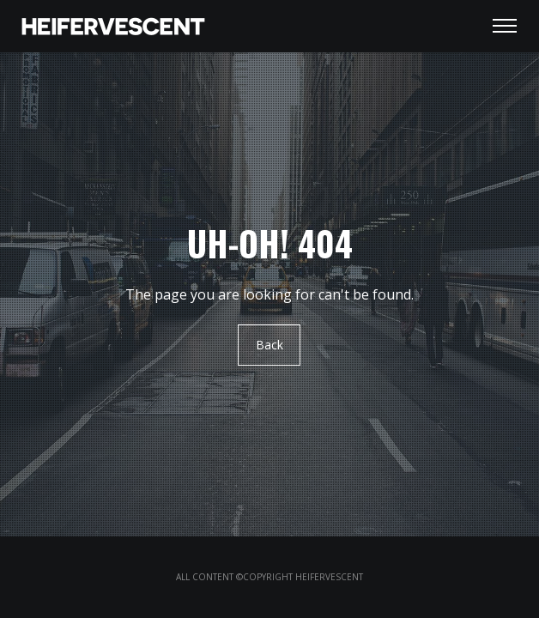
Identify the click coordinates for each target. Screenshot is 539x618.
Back (269, 345)
